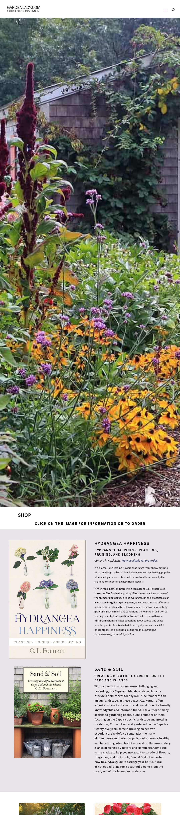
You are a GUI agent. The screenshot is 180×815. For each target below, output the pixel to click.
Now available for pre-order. (140, 560)
